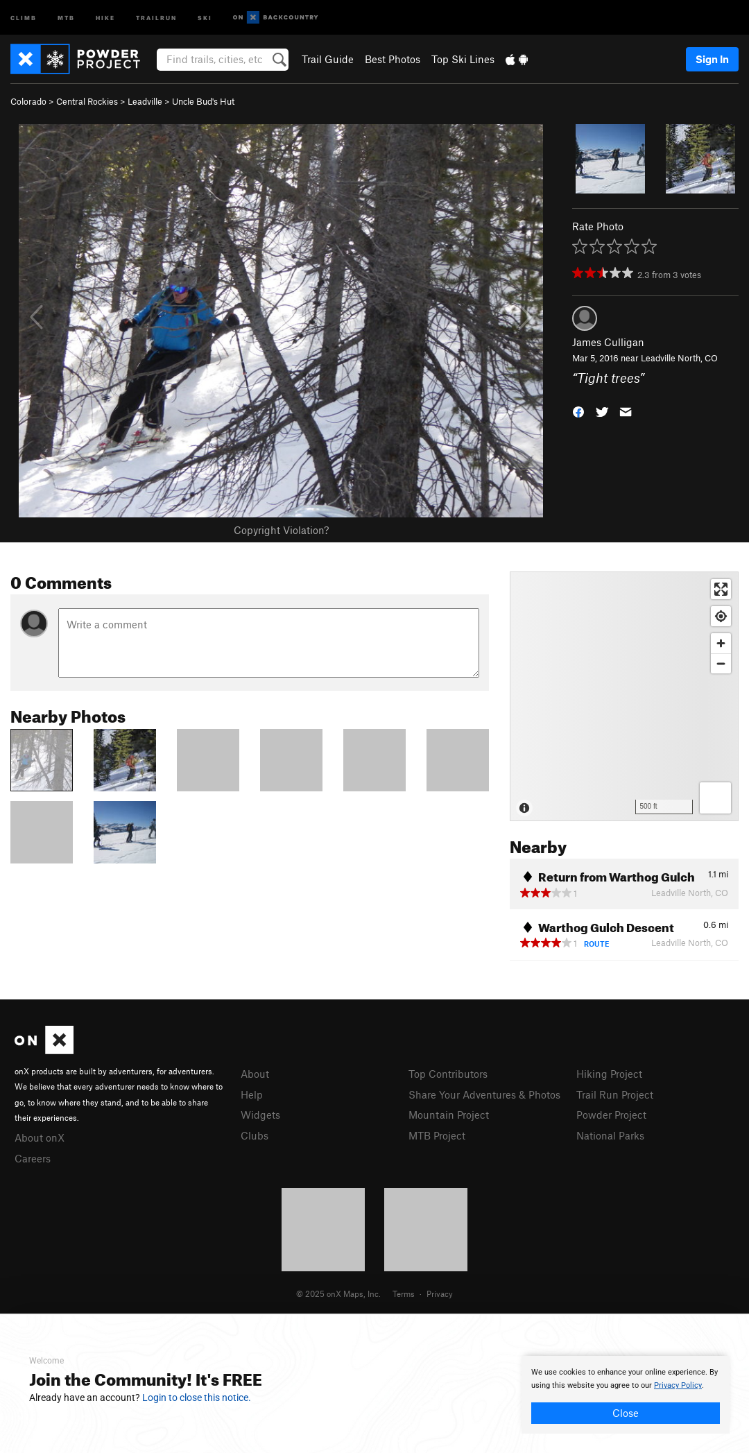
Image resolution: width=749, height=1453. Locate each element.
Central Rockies (87, 101)
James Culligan (608, 342)
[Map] (624, 696)
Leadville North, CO (679, 357)
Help (252, 1094)
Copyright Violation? (281, 530)
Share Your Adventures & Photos (484, 1094)
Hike (105, 17)
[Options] (715, 798)
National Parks (610, 1135)
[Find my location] (721, 616)
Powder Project (611, 1114)
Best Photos (392, 59)
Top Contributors (448, 1073)
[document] (625, 1395)
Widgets (260, 1114)
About (255, 1073)
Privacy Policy (678, 1385)
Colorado (28, 101)
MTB (66, 17)
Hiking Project (609, 1073)
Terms (404, 1293)
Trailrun (156, 17)
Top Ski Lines (462, 59)
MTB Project (436, 1135)
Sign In (712, 59)
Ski (205, 17)
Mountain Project (448, 1114)
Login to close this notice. (196, 1397)
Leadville (145, 101)
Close (625, 1413)
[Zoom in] (721, 643)
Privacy (440, 1293)
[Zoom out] (721, 663)
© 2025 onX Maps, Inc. (338, 1293)
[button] (578, 410)
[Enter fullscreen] (721, 589)
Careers (33, 1158)
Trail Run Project (614, 1094)
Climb (23, 17)
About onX (39, 1137)
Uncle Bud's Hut (203, 101)
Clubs (254, 1135)
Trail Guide (328, 59)
